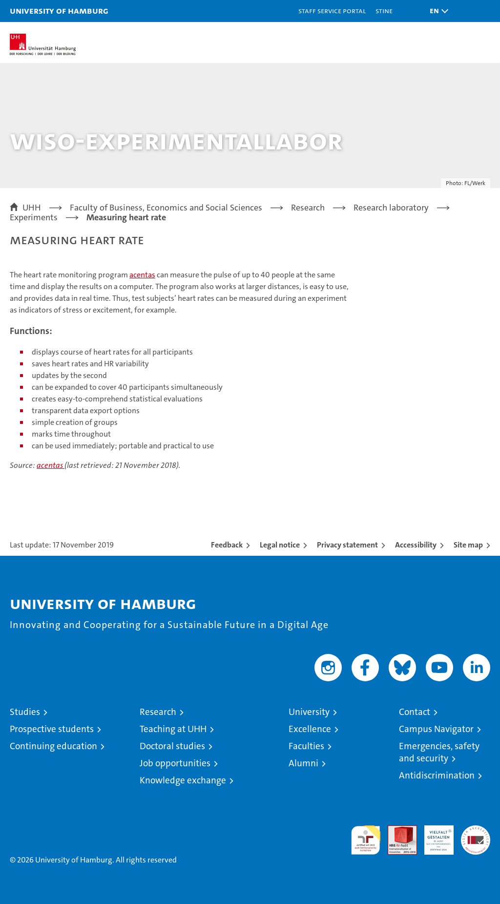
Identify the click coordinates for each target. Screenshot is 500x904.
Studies (25, 712)
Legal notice (280, 545)
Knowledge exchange (183, 780)
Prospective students (52, 729)
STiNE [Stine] (384, 10)
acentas (142, 275)
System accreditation (475, 835)
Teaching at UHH (173, 729)
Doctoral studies (172, 746)
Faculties (306, 746)
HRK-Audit (433, 835)
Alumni (303, 763)
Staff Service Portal (332, 10)
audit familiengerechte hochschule (365, 840)
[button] (436, 11)
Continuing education (53, 746)
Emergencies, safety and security (439, 752)
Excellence (310, 729)
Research (158, 712)
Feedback (227, 545)
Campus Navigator (436, 729)
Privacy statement (347, 545)
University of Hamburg (59, 10)
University (309, 712)
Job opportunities (175, 763)
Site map (468, 545)
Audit (397, 830)
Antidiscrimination (437, 775)
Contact (414, 712)
